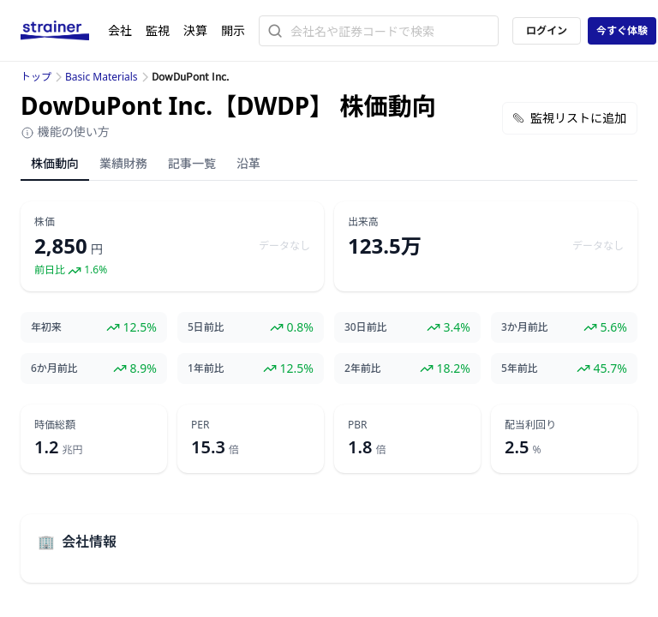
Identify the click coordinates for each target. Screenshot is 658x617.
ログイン (546, 30)
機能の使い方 (65, 131)
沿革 (248, 163)
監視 (158, 30)
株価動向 (55, 163)
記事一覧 (192, 163)
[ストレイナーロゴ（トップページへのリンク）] (64, 31)
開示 (233, 30)
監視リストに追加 (569, 118)
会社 (120, 30)
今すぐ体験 (622, 30)
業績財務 (123, 163)
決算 (195, 30)
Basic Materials (101, 76)
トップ (36, 76)
